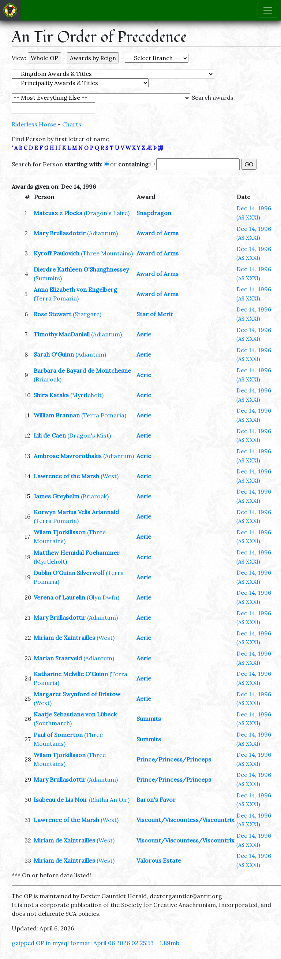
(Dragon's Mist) (89, 435)
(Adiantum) (102, 233)
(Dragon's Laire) (107, 213)
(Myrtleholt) (87, 395)
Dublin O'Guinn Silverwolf (69, 572)
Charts (71, 124)
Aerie (143, 334)
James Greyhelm (56, 496)
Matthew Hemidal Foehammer (77, 552)
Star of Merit (154, 314)
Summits (148, 718)
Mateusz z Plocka (58, 213)
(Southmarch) (53, 723)
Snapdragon (153, 213)
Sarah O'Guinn (54, 354)
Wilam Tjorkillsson (60, 532)
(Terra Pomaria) (56, 298)
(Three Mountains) (107, 253)
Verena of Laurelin (59, 597)
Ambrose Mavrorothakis (68, 456)
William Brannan (57, 415)
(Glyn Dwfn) (103, 597)
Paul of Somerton (58, 734)
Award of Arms (157, 233)
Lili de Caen (50, 435)
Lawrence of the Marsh (66, 476)
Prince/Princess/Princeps (173, 759)
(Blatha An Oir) (109, 799)
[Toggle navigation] (268, 10)
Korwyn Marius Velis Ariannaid (76, 512)
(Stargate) (87, 314)
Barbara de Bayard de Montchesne (82, 370)
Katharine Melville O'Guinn (71, 674)
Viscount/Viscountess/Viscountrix (185, 819)
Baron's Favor (156, 799)
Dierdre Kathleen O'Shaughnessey (81, 269)
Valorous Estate (158, 860)
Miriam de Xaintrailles (64, 637)
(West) (110, 476)
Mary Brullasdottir (60, 233)
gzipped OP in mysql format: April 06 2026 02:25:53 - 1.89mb (95, 943)
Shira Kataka (51, 395)
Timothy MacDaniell (62, 334)
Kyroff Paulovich (56, 253)
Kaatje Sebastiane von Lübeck (75, 714)
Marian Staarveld (58, 658)
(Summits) (48, 278)
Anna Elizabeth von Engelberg (75, 289)
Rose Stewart (52, 314)
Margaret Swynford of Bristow (77, 694)
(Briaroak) (47, 379)
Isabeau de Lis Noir (60, 799)
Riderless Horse (34, 124)
